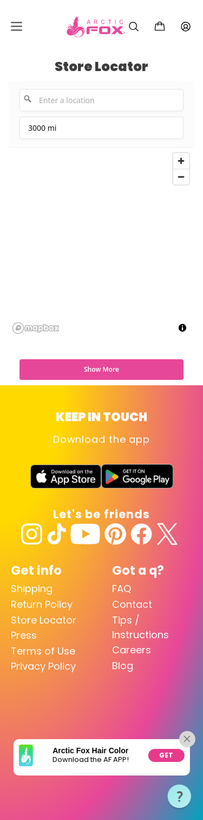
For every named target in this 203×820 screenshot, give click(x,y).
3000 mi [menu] (43, 131)
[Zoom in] (181, 161)
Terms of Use (43, 651)
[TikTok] (56, 534)
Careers (131, 650)
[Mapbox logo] (36, 328)
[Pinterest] (115, 534)
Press (24, 635)
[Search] (133, 26)
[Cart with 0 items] (159, 26)
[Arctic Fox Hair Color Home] (96, 26)
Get (166, 755)
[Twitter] (167, 534)
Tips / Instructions (140, 627)
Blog (122, 665)
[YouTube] (85, 534)
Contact (132, 604)
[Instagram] (32, 534)
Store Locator (43, 620)
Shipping (32, 588)
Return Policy (42, 604)
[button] (180, 797)
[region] (101, 243)
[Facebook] (141, 534)
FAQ (121, 588)
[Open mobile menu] (16, 26)
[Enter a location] (101, 100)
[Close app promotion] (187, 739)
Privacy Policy (43, 666)
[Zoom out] (181, 177)
